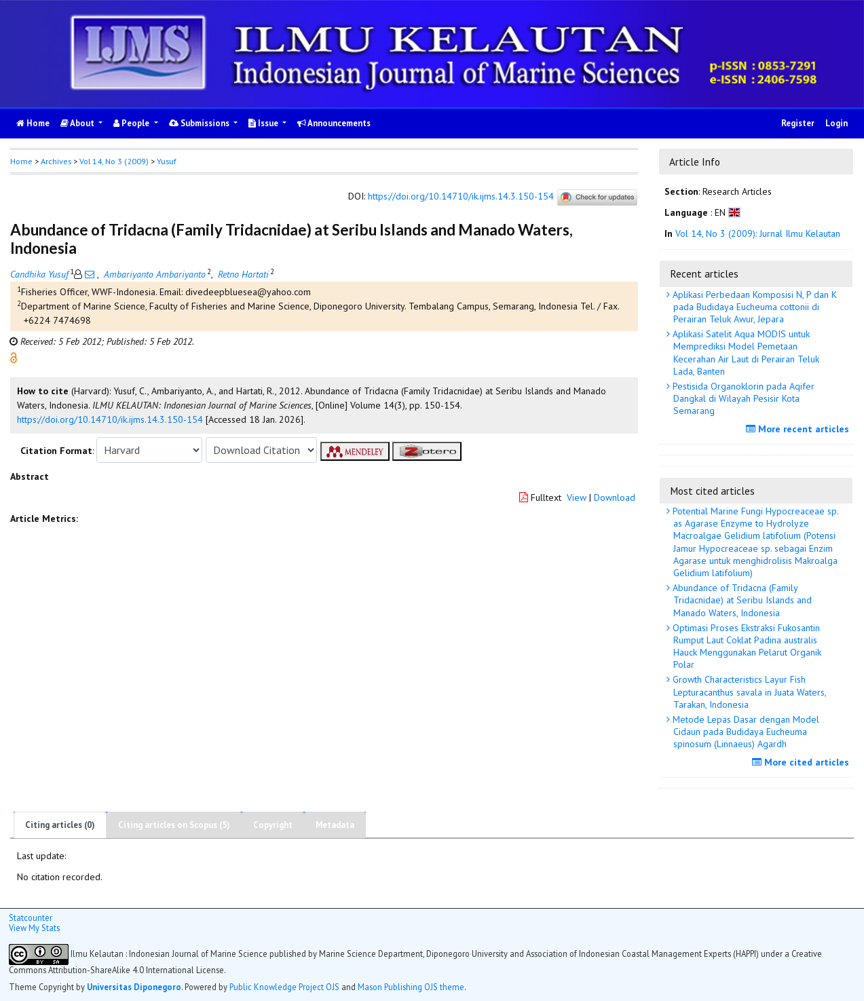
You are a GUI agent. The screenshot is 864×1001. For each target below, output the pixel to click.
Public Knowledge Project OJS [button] (284, 986)
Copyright (273, 825)
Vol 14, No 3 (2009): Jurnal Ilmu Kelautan (757, 233)
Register (797, 123)
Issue (264, 123)
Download (614, 497)
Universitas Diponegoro (134, 986)
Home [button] (21, 161)
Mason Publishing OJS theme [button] (411, 986)
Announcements (334, 123)
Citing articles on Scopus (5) (174, 825)
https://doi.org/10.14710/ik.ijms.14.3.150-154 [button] (110, 419)
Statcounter (30, 917)
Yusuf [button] (166, 161)
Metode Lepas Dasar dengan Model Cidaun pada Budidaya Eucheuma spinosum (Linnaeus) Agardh (744, 731)
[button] (13, 357)
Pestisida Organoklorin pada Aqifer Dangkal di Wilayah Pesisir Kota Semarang (742, 398)
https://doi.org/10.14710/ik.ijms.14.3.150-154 (461, 196)
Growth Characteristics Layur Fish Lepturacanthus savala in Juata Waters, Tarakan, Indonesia (748, 691)
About (78, 123)
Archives (56, 161)
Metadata (335, 825)
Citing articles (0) (60, 825)
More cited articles (802, 762)
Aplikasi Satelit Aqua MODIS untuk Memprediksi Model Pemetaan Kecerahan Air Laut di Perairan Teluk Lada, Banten (744, 352)
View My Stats (34, 927)
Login (836, 123)
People (132, 123)
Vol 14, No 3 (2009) (114, 161)
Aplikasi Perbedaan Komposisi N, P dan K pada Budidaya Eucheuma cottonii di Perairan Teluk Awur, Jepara (753, 306)
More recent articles (799, 429)
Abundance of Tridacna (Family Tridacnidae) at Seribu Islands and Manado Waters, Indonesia (741, 600)
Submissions (200, 123)
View (576, 497)
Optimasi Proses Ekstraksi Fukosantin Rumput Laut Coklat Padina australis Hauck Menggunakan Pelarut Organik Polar (745, 646)
